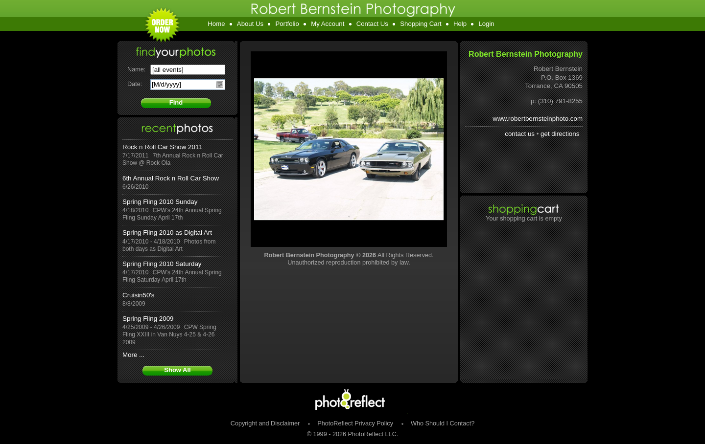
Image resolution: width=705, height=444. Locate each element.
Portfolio (287, 23)
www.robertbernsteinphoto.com (538, 118)
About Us (250, 23)
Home (216, 23)
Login (486, 23)
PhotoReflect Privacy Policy (355, 423)
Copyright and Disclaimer (266, 423)
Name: (136, 69)
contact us (520, 133)
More (129, 354)
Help (460, 23)
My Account (327, 23)
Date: (134, 84)
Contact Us (372, 23)
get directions (559, 133)
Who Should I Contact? (442, 423)
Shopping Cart (420, 23)
